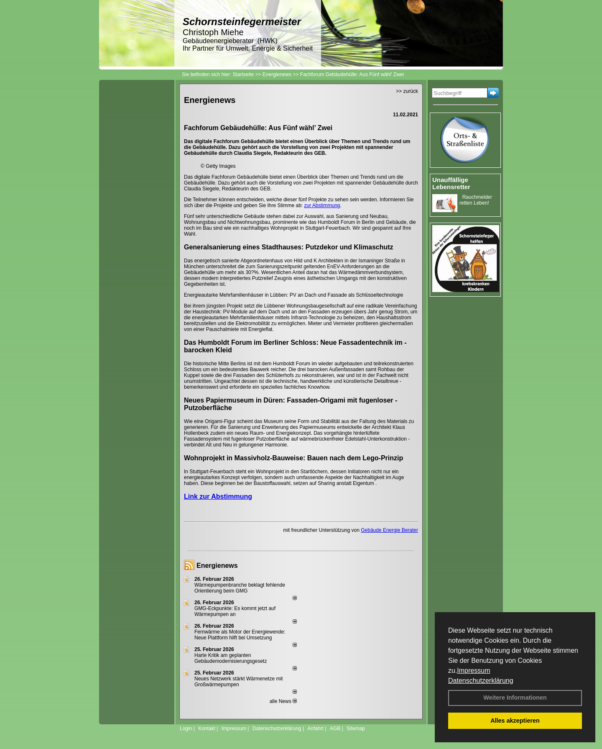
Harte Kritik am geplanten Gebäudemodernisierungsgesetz (230, 658)
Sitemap (356, 728)
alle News (283, 701)
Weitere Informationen (515, 697)
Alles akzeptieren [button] (515, 720)
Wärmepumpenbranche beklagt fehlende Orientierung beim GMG (239, 588)
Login (186, 728)
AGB (335, 728)
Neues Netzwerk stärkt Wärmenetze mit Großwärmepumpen (238, 681)
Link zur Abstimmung (218, 496)
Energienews (217, 565)
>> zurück (407, 91)
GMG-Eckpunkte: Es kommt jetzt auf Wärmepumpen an (234, 611)
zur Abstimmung (322, 205)
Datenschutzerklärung (480, 680)
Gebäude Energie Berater (389, 530)
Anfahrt (315, 728)
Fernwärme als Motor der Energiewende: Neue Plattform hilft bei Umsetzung (239, 635)
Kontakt (206, 728)
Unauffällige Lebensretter (451, 183)
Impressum (473, 670)
